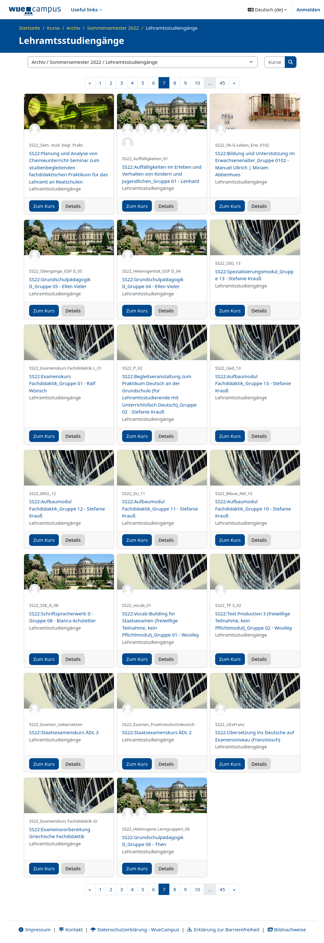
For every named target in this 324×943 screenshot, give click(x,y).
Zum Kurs (44, 206)
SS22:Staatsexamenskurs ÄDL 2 (157, 732)
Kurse (53, 28)
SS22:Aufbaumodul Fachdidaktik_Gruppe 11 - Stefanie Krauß (160, 508)
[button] (267, 9)
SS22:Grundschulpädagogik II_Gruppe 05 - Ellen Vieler (59, 283)
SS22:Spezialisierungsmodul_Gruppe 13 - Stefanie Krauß (254, 275)
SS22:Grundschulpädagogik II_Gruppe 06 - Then (153, 841)
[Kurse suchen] (274, 62)
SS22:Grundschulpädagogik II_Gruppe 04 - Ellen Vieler (153, 283)
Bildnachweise (286, 929)
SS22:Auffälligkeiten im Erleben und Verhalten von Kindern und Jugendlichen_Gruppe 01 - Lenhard (162, 174)
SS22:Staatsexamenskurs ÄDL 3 (64, 732)
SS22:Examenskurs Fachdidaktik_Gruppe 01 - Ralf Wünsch (62, 383)
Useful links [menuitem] (84, 9)
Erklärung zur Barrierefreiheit (223, 929)
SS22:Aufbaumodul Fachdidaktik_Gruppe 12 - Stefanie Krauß (67, 508)
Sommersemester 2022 (113, 28)
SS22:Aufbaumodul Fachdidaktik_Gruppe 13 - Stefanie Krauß (253, 383)
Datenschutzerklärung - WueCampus (134, 929)
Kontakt (70, 929)
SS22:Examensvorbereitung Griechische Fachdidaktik (59, 833)
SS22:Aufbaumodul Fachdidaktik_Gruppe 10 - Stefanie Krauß (253, 508)
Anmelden (308, 9)
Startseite (29, 28)
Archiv (73, 28)
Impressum (34, 929)
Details (73, 206)
